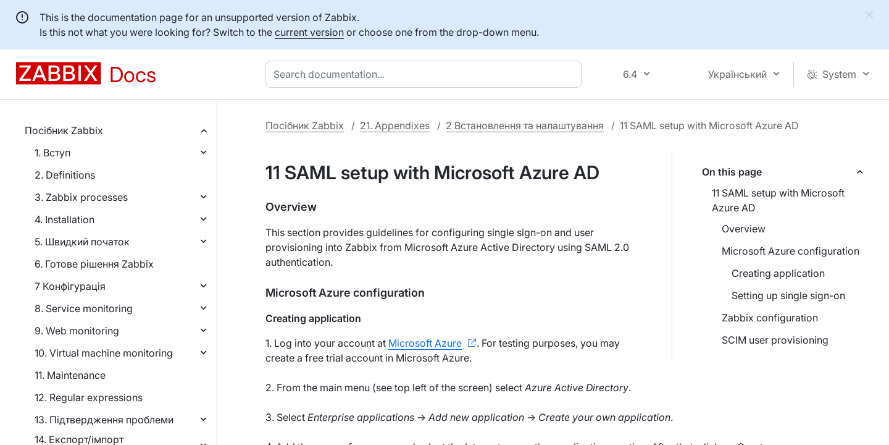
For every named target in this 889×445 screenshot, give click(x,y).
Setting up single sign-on (788, 295)
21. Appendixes (395, 125)
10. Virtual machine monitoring (104, 353)
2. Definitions (65, 175)
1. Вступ (52, 152)
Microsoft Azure (425, 343)
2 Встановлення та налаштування (525, 125)
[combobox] (425, 74)
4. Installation (64, 219)
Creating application (778, 273)
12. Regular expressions (89, 397)
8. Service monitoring (84, 308)
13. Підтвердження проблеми (104, 419)
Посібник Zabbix (64, 130)
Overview (744, 228)
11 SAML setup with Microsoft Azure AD (778, 200)
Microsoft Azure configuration (790, 251)
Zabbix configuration (770, 318)
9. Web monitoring (77, 330)
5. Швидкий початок (82, 241)
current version (309, 32)
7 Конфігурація (70, 286)
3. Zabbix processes (81, 197)
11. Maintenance (70, 375)
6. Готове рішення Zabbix (94, 264)
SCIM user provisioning (775, 340)
